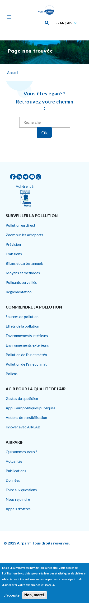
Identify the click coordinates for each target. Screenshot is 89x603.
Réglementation (19, 291)
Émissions (14, 253)
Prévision (13, 244)
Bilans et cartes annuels (24, 263)
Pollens (12, 373)
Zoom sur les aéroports (24, 234)
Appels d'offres (18, 508)
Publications (16, 470)
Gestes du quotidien (22, 398)
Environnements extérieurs (27, 345)
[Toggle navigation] (8, 16)
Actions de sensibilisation (26, 417)
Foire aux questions (21, 489)
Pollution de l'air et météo (26, 354)
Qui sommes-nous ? (21, 451)
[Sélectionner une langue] (67, 22)
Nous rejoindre (18, 499)
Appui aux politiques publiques (30, 408)
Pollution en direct (20, 225)
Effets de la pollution (22, 326)
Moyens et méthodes (23, 272)
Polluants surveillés (21, 282)
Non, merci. (34, 597)
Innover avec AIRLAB (23, 427)
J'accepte (11, 597)
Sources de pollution (22, 316)
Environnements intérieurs (27, 335)
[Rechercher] (44, 122)
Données (13, 480)
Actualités (14, 461)
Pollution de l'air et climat (26, 364)
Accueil (12, 72)
